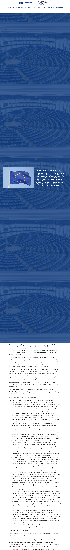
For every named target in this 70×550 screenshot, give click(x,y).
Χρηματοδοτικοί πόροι (48, 7)
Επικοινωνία (35, 10)
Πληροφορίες (10, 7)
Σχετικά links (59, 7)
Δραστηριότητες (32, 7)
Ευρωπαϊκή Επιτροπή (21, 7)
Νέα (39, 7)
